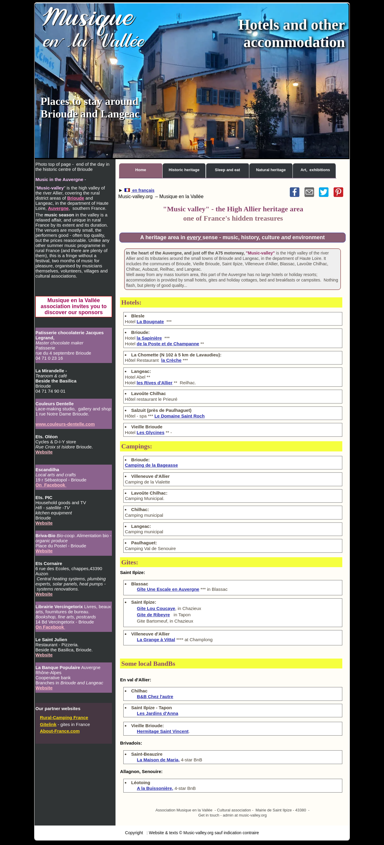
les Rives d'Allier (154, 382)
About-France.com (60, 730)
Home (140, 170)
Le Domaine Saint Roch (179, 415)
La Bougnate (150, 321)
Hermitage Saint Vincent (162, 731)
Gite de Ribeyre (153, 614)
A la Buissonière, (155, 788)
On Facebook (50, 484)
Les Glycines (151, 432)
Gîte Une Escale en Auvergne (168, 589)
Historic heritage (184, 170)
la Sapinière (149, 338)
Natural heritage (271, 170)
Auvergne (58, 208)
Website (43, 451)
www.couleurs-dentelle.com (65, 424)
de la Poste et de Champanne (168, 343)
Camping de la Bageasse (151, 465)
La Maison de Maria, (158, 759)
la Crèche (171, 360)
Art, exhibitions (315, 170)
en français (142, 190)
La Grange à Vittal (156, 639)
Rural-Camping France (64, 717)
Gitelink (48, 724)
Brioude (75, 198)
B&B (155, 696)
